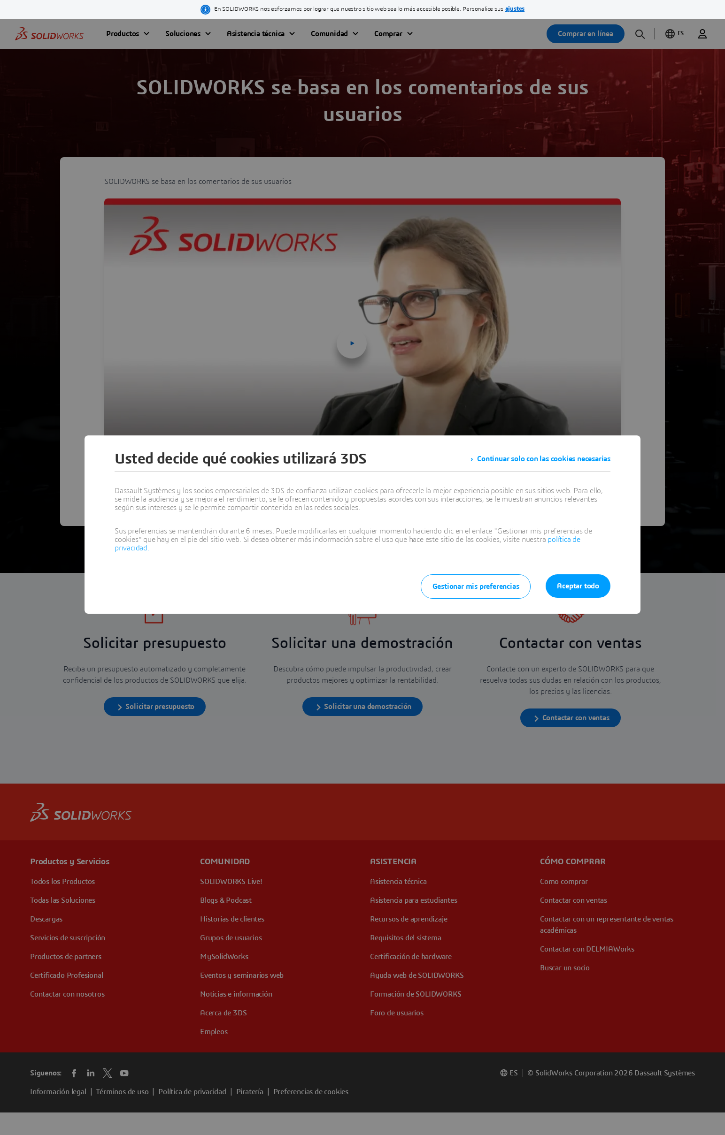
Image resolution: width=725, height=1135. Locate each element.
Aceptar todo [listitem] (578, 586)
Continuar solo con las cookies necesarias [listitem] (543, 459)
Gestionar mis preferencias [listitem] (475, 586)
